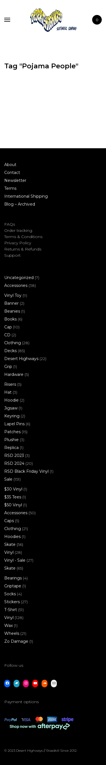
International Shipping (26, 196)
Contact (12, 172)
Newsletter (15, 180)
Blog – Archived (19, 204)
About (10, 164)
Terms (10, 188)
